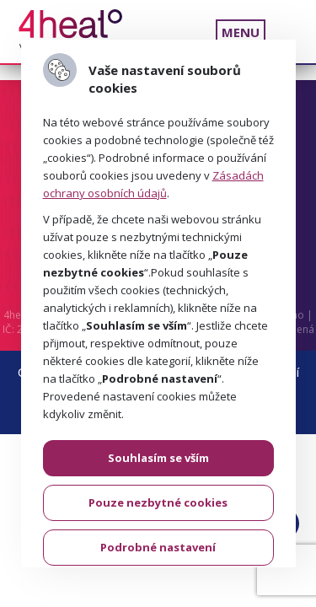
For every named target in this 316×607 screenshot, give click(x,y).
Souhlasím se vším (158, 457)
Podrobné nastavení (158, 547)
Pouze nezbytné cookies (158, 502)
